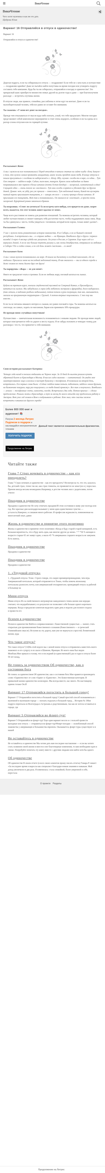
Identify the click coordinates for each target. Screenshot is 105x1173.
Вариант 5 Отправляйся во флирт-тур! (37, 715)
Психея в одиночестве (24, 619)
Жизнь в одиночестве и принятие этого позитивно (46, 523)
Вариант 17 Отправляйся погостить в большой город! (48, 692)
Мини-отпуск (18, 596)
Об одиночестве (20, 758)
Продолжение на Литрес (19, 448)
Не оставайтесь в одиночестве (31, 738)
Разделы (57, 783)
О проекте (45, 783)
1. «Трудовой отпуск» (24, 573)
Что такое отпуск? (21, 642)
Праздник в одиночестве (26, 500)
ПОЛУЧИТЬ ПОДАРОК (20, 436)
